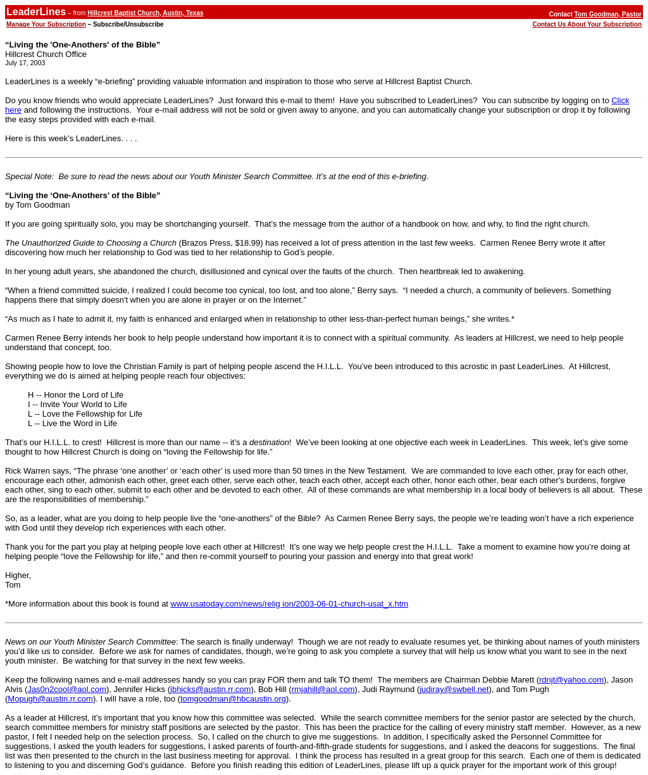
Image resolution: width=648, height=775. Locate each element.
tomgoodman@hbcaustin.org (233, 698)
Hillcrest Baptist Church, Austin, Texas (145, 12)
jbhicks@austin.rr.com (210, 689)
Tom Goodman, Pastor (608, 14)
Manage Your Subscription (46, 24)
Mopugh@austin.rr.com (50, 698)
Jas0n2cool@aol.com (66, 689)
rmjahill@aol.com (323, 689)
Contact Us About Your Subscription (587, 24)
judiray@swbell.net (454, 689)
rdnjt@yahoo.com (571, 679)
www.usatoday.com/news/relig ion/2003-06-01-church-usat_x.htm (290, 603)
